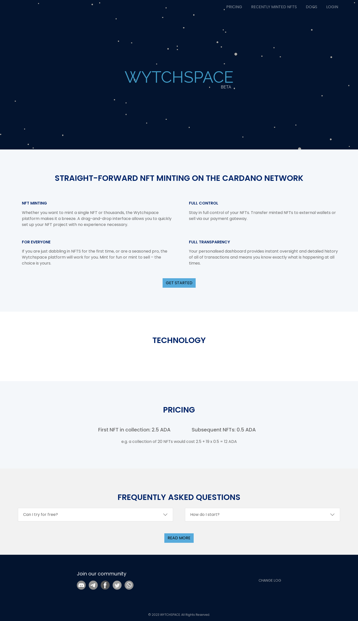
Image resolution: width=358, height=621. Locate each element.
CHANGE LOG (270, 580)
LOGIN (332, 7)
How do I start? (205, 514)
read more (179, 538)
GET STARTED (179, 283)
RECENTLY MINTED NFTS (274, 7)
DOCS (311, 7)
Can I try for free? (40, 514)
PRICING (234, 7)
